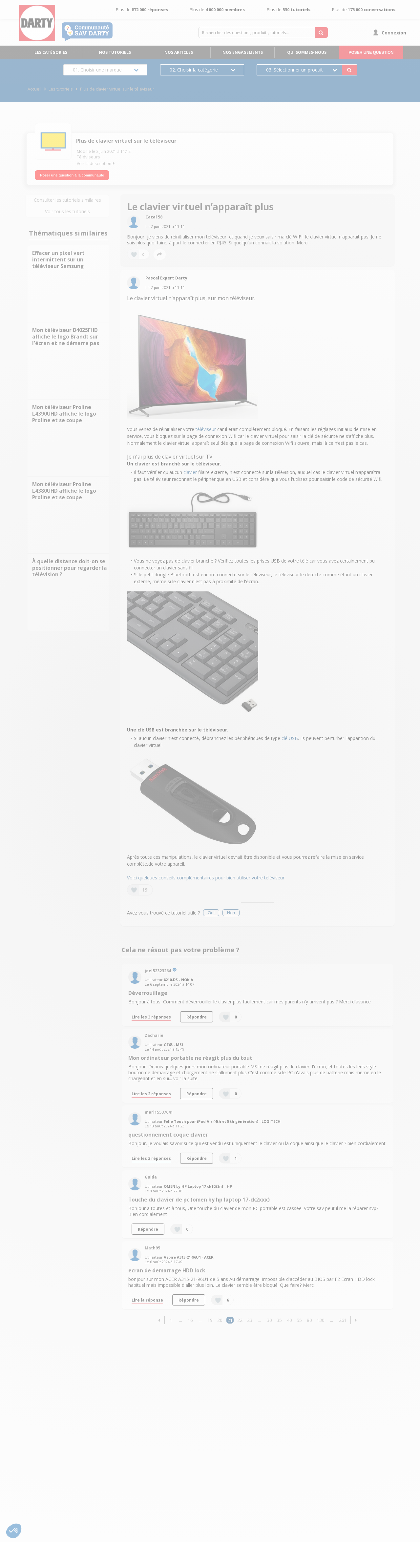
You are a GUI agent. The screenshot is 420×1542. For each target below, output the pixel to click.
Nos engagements (242, 52)
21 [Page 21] (230, 1318)
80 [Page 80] (309, 1318)
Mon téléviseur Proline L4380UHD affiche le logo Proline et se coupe (64, 489)
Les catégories (50, 52)
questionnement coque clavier (168, 1132)
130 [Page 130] (321, 1318)
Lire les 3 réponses (151, 1014)
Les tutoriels (61, 89)
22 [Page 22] (239, 1318)
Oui (211, 910)
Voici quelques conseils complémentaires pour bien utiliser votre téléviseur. (206, 876)
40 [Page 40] (289, 1318)
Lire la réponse (147, 1298)
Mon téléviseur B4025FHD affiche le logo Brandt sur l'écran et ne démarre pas (65, 335)
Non (231, 910)
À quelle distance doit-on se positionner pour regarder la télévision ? (69, 566)
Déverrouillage (147, 991)
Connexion (394, 33)
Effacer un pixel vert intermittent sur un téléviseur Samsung (58, 258)
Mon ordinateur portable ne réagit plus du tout (190, 1056)
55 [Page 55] (299, 1318)
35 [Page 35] (279, 1318)
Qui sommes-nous (306, 52)
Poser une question (370, 52)
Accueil (34, 89)
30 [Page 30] (269, 1318)
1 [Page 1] (171, 1318)
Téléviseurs (88, 156)
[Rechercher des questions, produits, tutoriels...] (321, 32)
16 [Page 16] (190, 1318)
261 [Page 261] (343, 1318)
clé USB (290, 736)
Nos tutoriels (115, 52)
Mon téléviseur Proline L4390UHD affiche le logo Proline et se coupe (64, 412)
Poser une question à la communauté (72, 173)
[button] (159, 1318)
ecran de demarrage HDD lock (166, 1268)
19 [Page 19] (210, 1318)
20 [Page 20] (219, 1318)
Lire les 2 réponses (151, 1091)
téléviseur (206, 427)
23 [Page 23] (249, 1318)
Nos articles (178, 52)
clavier (190, 470)
